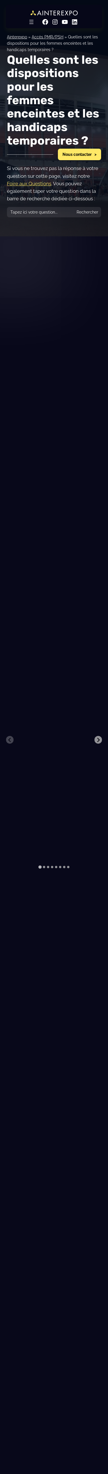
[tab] (39, 867)
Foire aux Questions (29, 183)
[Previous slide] (10, 740)
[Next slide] (98, 740)
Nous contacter (77, 154)
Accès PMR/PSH (47, 36)
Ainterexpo (17, 36)
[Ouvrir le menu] (31, 21)
